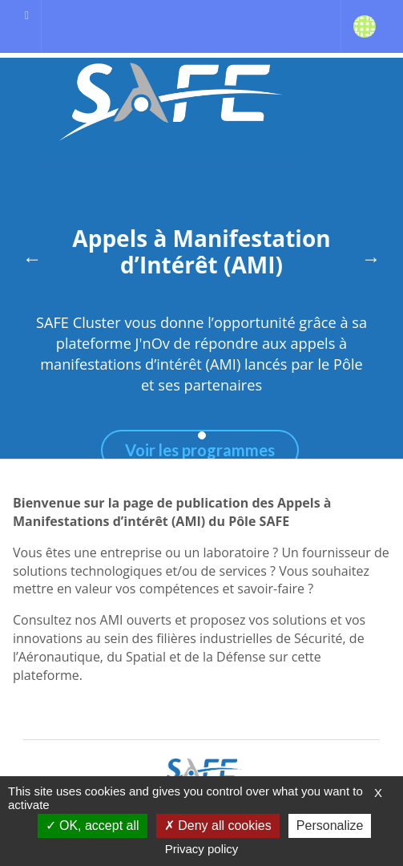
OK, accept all (92, 825)
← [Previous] (32, 258)
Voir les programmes (200, 449)
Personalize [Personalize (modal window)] (330, 825)
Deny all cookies (218, 825)
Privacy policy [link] (202, 849)
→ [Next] (371, 258)
